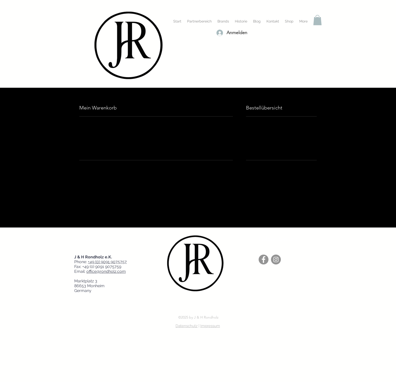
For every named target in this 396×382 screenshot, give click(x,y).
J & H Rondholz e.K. (94, 257)
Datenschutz (186, 326)
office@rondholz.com (106, 271)
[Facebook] (263, 259)
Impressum (210, 326)
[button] (317, 20)
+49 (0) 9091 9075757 (107, 261)
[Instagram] (276, 259)
